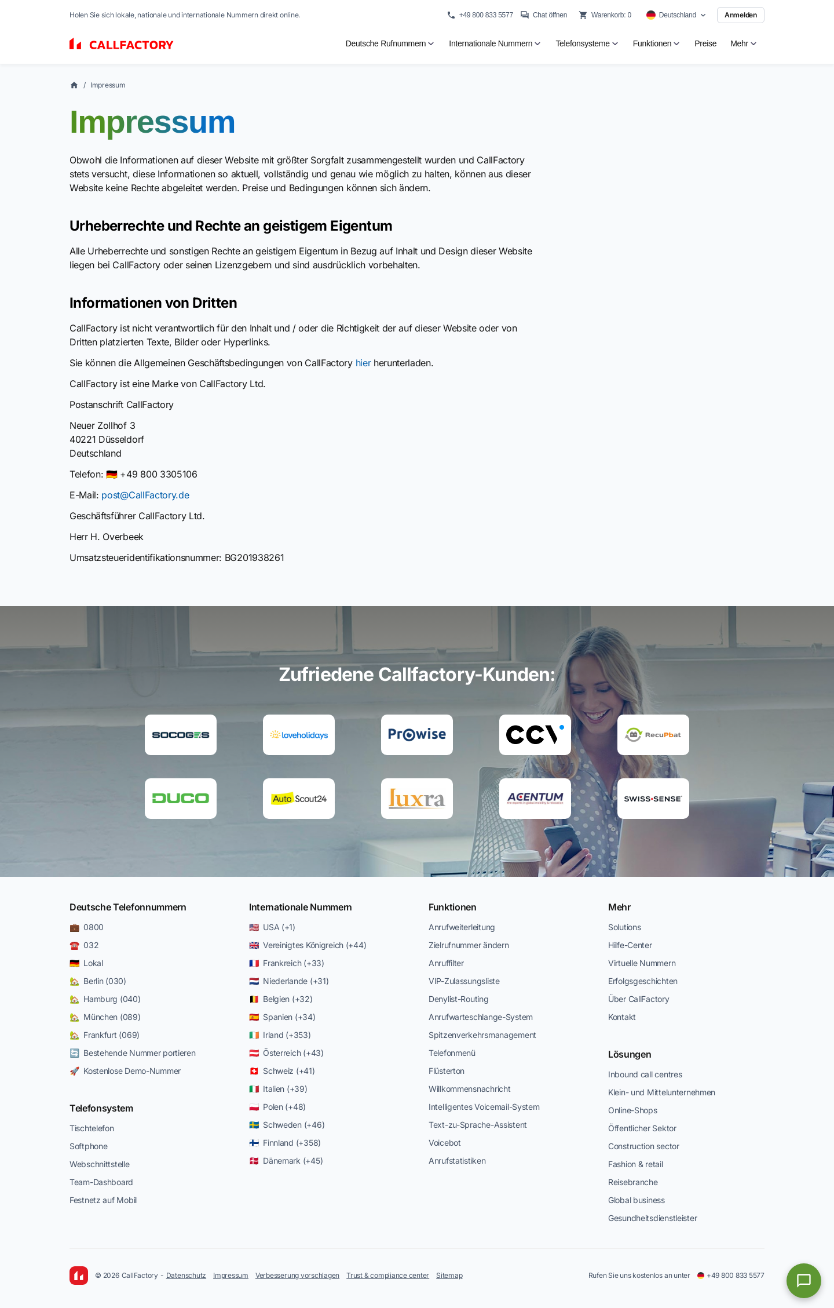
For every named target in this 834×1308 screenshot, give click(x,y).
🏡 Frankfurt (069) (105, 1035)
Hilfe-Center (630, 945)
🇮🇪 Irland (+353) (280, 1035)
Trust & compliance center (387, 1275)
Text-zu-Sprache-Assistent (478, 1125)
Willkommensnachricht (469, 1089)
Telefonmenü (452, 1053)
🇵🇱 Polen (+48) (277, 1107)
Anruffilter (446, 963)
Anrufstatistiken (457, 1160)
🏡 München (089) (105, 1017)
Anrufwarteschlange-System (481, 1017)
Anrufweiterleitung (462, 927)
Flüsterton (446, 1071)
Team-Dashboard (101, 1182)
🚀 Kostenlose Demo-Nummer (125, 1071)
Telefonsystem (101, 1108)
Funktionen (453, 907)
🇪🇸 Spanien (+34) (282, 1017)
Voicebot (445, 1142)
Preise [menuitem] (705, 43)
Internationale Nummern (300, 907)
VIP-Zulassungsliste (464, 981)
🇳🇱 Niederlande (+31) (288, 981)
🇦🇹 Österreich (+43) (286, 1053)
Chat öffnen (543, 15)
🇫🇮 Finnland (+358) (285, 1142)
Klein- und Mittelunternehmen (661, 1092)
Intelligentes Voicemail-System (484, 1107)
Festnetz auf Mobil (103, 1200)
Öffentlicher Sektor (642, 1128)
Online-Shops (632, 1110)
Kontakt (622, 1017)
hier (363, 363)
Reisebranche (633, 1182)
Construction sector (643, 1146)
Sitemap (449, 1275)
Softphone (88, 1146)
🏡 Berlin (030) (98, 981)
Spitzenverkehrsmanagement (482, 1035)
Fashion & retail (635, 1164)
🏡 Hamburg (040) (105, 999)
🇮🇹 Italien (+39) (278, 1089)
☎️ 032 (84, 945)
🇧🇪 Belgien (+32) (281, 999)
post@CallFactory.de (145, 495)
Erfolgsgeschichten (643, 981)
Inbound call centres (645, 1074)
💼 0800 (87, 927)
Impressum (108, 85)
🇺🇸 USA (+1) (272, 927)
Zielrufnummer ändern (469, 945)
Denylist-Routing (459, 999)
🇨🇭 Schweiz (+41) (282, 1071)
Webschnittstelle (100, 1164)
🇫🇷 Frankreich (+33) (286, 963)
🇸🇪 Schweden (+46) (286, 1125)
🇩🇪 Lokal (86, 963)
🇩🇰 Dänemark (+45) (286, 1160)
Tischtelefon (92, 1128)
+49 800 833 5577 (480, 15)
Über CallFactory (639, 999)
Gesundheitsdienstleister (652, 1218)
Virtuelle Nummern (641, 963)
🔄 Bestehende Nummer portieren (133, 1053)
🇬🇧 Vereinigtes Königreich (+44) (307, 945)
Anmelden (741, 14)
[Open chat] (804, 1280)
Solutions (624, 927)
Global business (636, 1200)
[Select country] (676, 15)
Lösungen (629, 1054)
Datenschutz (186, 1275)
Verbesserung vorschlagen (297, 1275)
